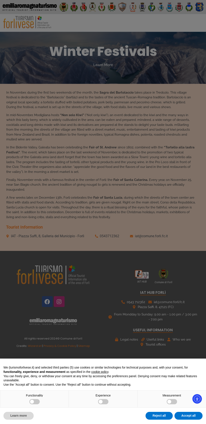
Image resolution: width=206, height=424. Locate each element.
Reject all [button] (159, 415)
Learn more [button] (18, 415)
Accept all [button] (188, 415)
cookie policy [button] (99, 372)
